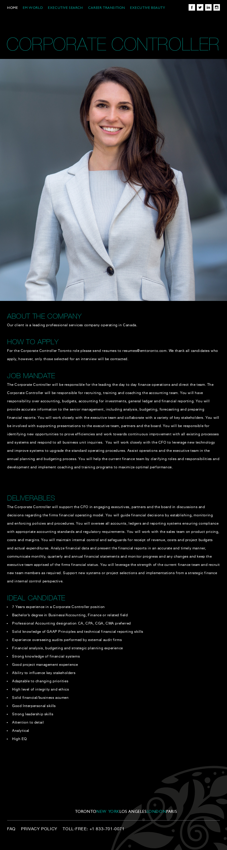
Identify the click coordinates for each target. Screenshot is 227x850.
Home (12, 8)
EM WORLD (33, 8)
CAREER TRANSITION (106, 8)
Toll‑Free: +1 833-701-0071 (93, 829)
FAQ (11, 829)
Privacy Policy (39, 829)
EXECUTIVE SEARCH (65, 8)
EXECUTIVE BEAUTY (147, 8)
